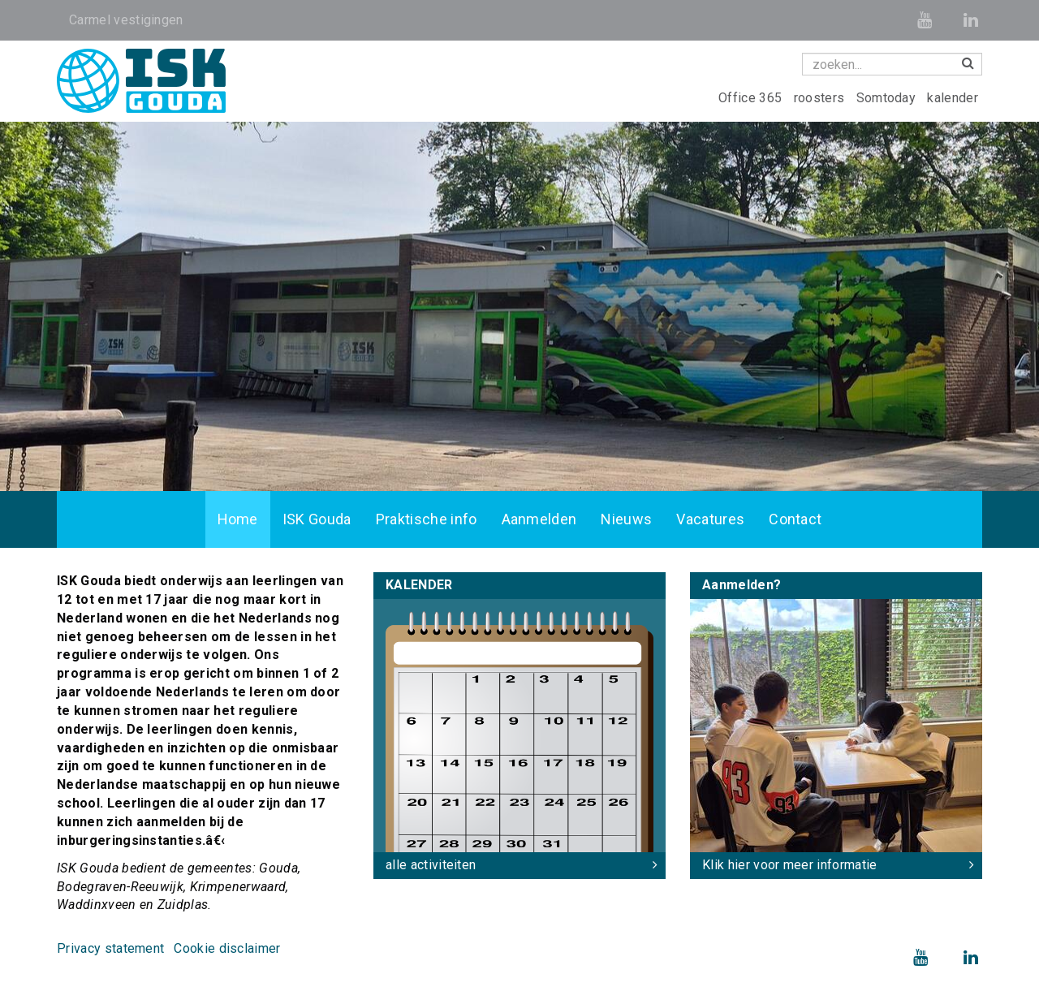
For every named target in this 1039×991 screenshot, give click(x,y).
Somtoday (888, 98)
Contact (795, 519)
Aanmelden (539, 519)
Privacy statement (110, 948)
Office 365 (752, 98)
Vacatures (710, 519)
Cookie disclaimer (227, 948)
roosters (821, 98)
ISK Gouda (316, 519)
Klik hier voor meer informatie (789, 865)
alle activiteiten (431, 865)
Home (238, 519)
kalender (952, 98)
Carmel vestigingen (126, 20)
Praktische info (426, 519)
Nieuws (626, 519)
